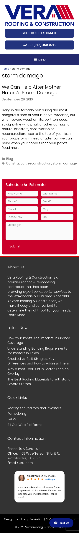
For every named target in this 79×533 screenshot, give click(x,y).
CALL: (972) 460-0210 (39, 45)
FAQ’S (11, 419)
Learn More (16, 315)
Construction (16, 163)
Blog (9, 159)
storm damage (65, 163)
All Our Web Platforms (24, 425)
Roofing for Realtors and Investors (34, 408)
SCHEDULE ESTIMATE (39, 33)
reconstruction (39, 163)
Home (5, 68)
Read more (10, 148)
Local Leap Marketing (29, 519)
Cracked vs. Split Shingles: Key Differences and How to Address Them (38, 361)
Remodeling (16, 413)
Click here (25, 463)
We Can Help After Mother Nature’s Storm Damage (31, 90)
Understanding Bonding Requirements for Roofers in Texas (37, 350)
